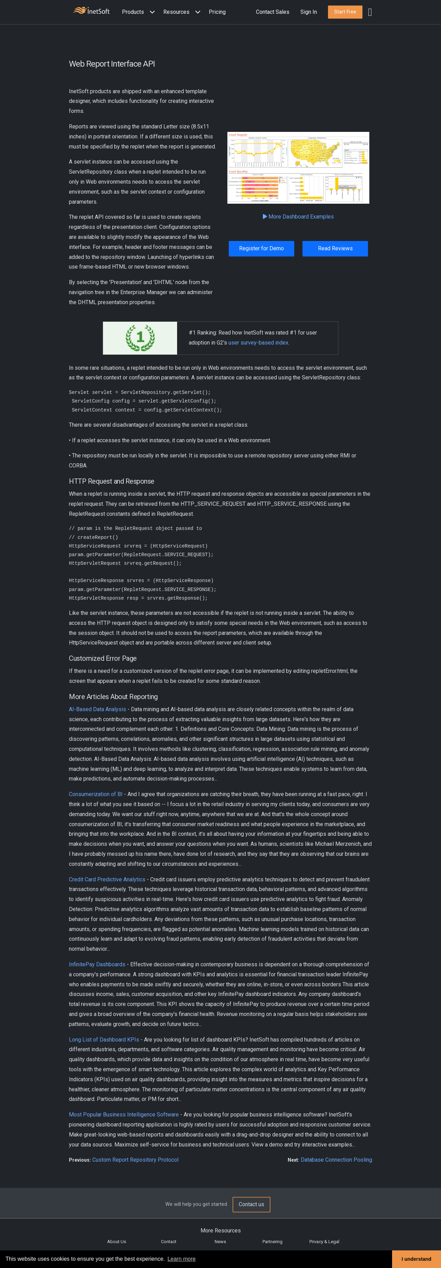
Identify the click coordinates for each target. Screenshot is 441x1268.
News (220, 1241)
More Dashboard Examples (298, 216)
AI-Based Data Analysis (97, 709)
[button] (140, 12)
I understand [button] (416, 1259)
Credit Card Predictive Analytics (107, 879)
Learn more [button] (181, 1259)
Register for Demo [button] (261, 248)
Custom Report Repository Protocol (135, 1159)
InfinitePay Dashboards (97, 964)
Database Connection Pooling (336, 1159)
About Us (116, 1241)
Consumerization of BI (96, 794)
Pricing (217, 12)
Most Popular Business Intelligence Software (124, 1114)
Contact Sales (272, 12)
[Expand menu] (151, 12)
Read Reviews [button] (335, 248)
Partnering (273, 1241)
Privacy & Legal (324, 1241)
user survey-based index (258, 342)
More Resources (221, 1230)
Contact (168, 1241)
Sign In (308, 12)
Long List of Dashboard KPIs (104, 1039)
